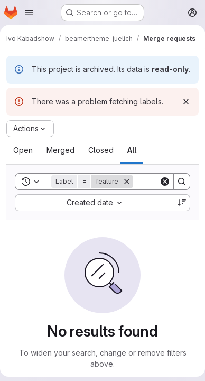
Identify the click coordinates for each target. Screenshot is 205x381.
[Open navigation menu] (29, 12)
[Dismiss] (186, 101)
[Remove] (126, 181)
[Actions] (30, 128)
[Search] (181, 181)
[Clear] (165, 181)
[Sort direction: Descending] (181, 202)
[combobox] (94, 202)
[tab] (23, 150)
